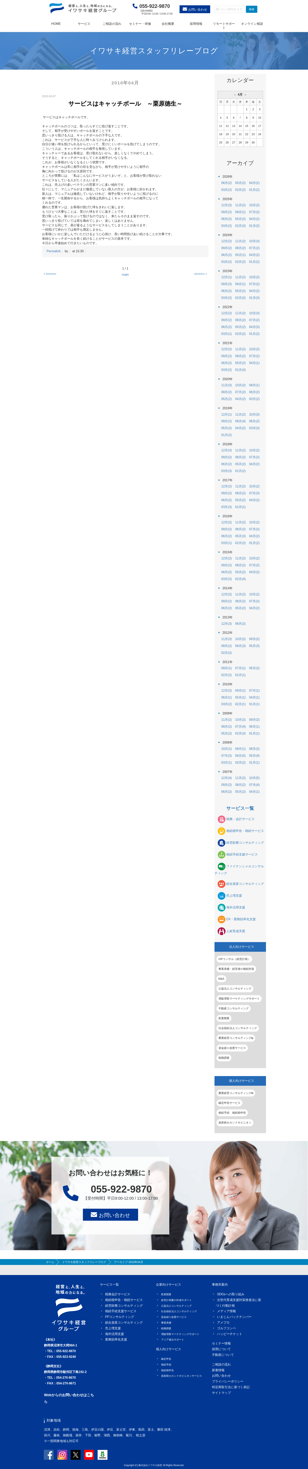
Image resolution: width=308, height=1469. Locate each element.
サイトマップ (221, 1392)
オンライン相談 (252, 23)
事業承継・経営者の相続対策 (236, 968)
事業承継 (166, 1322)
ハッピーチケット (229, 1334)
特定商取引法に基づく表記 (231, 1387)
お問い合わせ (197, 9)
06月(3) (240, 646)
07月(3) (254, 493)
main (125, 274)
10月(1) (226, 748)
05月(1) (240, 255)
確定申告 (166, 1358)
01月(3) (254, 297)
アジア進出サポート (172, 1339)
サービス (84, 23)
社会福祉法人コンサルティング (237, 1028)
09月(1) (254, 385)
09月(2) (226, 212)
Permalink (53, 251)
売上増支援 (234, 895)
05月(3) (240, 536)
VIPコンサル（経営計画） (234, 959)
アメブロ (223, 1322)
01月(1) (240, 507)
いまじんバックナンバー (234, 1316)
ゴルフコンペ (226, 1328)
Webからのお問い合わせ (63, 1395)
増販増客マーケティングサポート (239, 998)
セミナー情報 (221, 1343)
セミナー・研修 (140, 23)
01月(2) (254, 189)
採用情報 (196, 23)
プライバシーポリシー (227, 1381)
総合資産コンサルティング (245, 883)
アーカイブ (240, 163)
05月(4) (254, 755)
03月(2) (226, 189)
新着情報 (218, 1370)
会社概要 (168, 23)
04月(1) (254, 363)
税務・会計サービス (240, 819)
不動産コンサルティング (233, 1008)
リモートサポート (224, 25)
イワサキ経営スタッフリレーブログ (84, 1262)
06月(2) (226, 183)
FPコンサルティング (119, 1316)
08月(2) (240, 248)
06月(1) (226, 697)
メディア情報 (226, 1311)
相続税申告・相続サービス (245, 830)
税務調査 (223, 1057)
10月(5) (254, 778)
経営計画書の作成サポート (176, 1300)
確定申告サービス (229, 1102)
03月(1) (226, 333)
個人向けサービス (241, 1080)
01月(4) (240, 369)
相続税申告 (167, 1370)
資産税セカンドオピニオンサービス (181, 1375)
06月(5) (240, 755)
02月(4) (240, 579)
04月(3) (254, 327)
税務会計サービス (117, 1294)
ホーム (50, 1262)
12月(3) (226, 205)
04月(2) (254, 183)
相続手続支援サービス (242, 854)
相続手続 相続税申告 (232, 1112)
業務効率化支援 (116, 1339)
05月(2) (240, 183)
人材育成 (235, 931)
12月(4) (226, 778)
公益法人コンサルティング (234, 988)
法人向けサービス (241, 946)
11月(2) (240, 205)
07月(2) (254, 212)
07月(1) (240, 668)
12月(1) (226, 277)
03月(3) (254, 428)
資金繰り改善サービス (232, 1048)
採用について (221, 1349)
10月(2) (254, 205)
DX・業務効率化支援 (241, 919)
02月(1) (240, 704)
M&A (221, 978)
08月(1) (240, 212)
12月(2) (226, 241)
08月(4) (240, 421)
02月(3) (240, 225)
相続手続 (166, 1364)
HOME (56, 23)
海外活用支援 (235, 907)
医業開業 (223, 1018)
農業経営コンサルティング (235, 1037)
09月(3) (226, 284)
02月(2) (240, 189)
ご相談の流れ (112, 23)
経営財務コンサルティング (245, 842)
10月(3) (254, 241)
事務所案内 (220, 1284)
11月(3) (226, 385)
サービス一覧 (240, 808)
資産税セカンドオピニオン (234, 1122)
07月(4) (240, 726)
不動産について (223, 1354)
